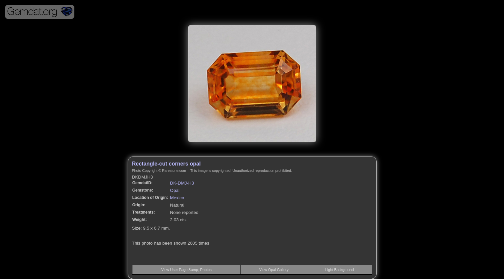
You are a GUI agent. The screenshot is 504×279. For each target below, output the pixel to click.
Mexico (177, 197)
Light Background (339, 270)
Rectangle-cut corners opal (166, 164)
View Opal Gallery (274, 270)
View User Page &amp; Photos (186, 270)
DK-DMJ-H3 (182, 183)
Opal (174, 190)
